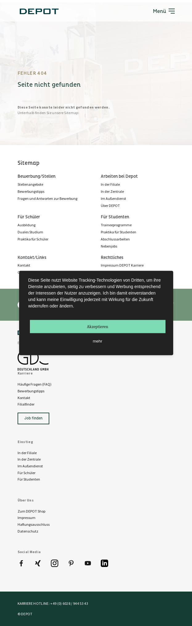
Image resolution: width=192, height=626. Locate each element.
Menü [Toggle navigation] (164, 11)
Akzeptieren (97, 326)
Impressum (26, 517)
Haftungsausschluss (34, 524)
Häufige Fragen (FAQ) (34, 384)
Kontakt (24, 397)
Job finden (33, 418)
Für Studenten (29, 479)
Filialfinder (26, 404)
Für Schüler (26, 472)
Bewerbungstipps (31, 391)
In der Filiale (27, 452)
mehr (97, 341)
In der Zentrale (29, 459)
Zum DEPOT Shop (31, 511)
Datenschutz (28, 531)
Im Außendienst (30, 466)
